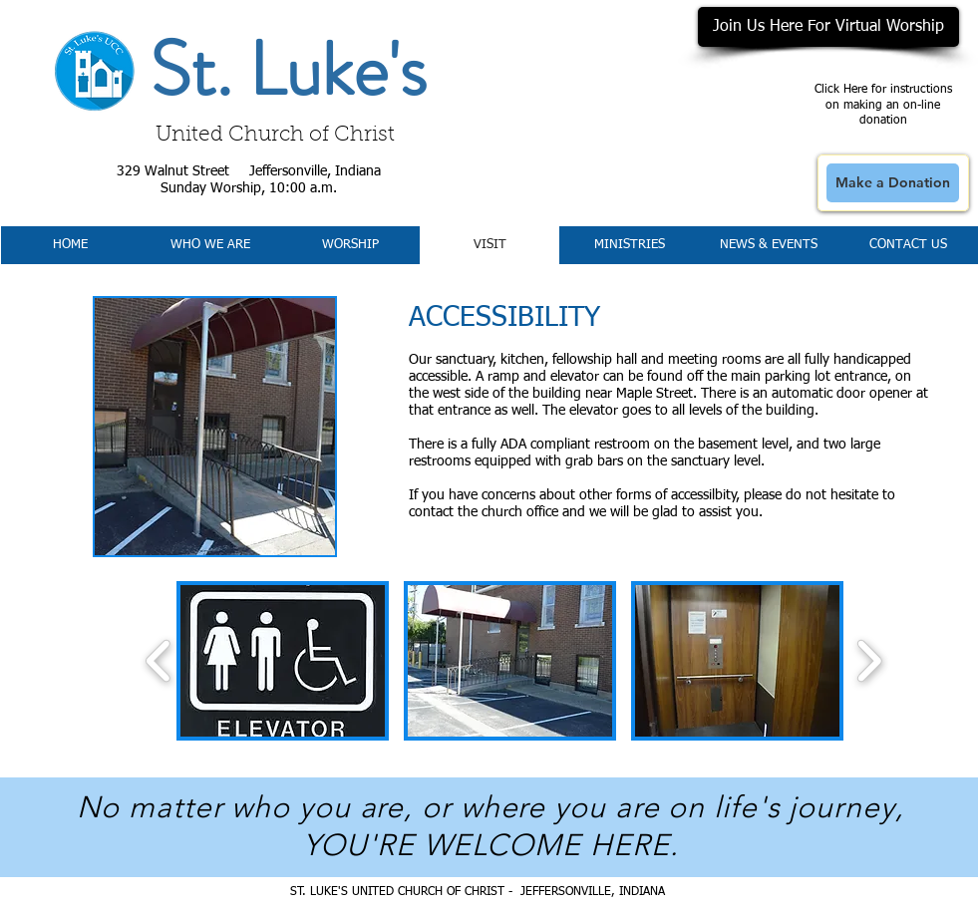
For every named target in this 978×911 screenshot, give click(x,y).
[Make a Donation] (892, 182)
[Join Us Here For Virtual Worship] (828, 27)
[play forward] (868, 661)
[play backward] (159, 661)
